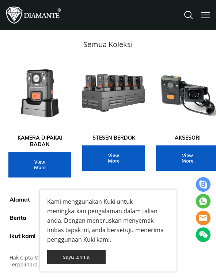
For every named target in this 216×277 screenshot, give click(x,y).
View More (40, 164)
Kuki (109, 202)
